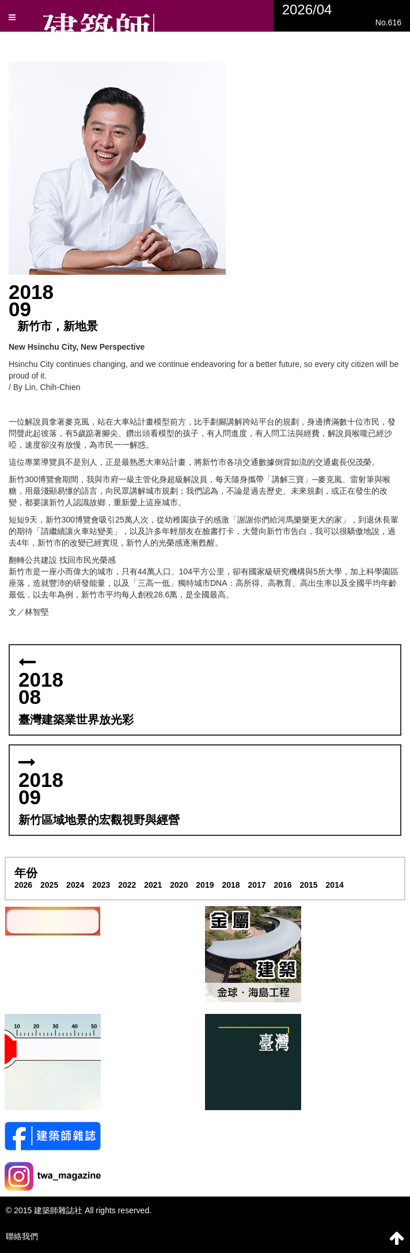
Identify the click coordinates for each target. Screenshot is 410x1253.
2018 (231, 884)
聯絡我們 (22, 1236)
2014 (335, 884)
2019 (205, 884)
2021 (153, 884)
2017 (256, 884)
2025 (49, 884)
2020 (179, 884)
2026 (23, 884)
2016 (282, 884)
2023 (101, 884)
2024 (75, 884)
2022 (127, 884)
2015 (309, 884)
